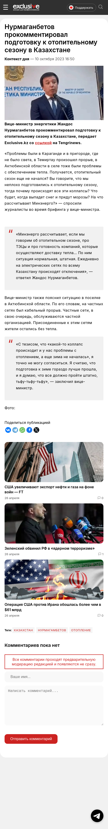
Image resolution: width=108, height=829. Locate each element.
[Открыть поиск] (100, 7)
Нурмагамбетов (52, 630)
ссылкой (43, 142)
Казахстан (23, 630)
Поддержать (81, 7)
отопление (81, 630)
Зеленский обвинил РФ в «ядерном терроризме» (50, 548)
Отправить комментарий (31, 746)
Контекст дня (17, 59)
